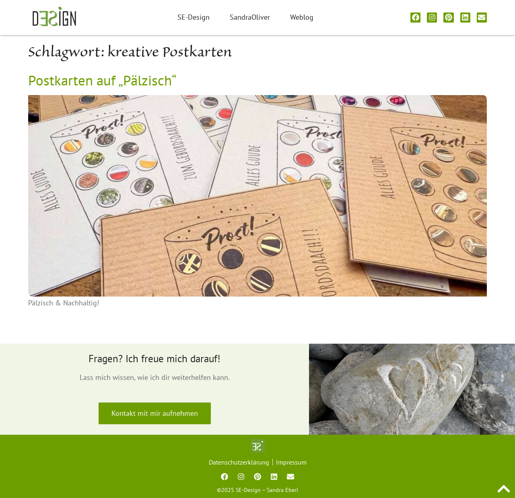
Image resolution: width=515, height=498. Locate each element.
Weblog (301, 17)
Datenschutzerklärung (239, 462)
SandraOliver (250, 17)
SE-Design (193, 17)
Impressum (291, 462)
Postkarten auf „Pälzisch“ (102, 80)
